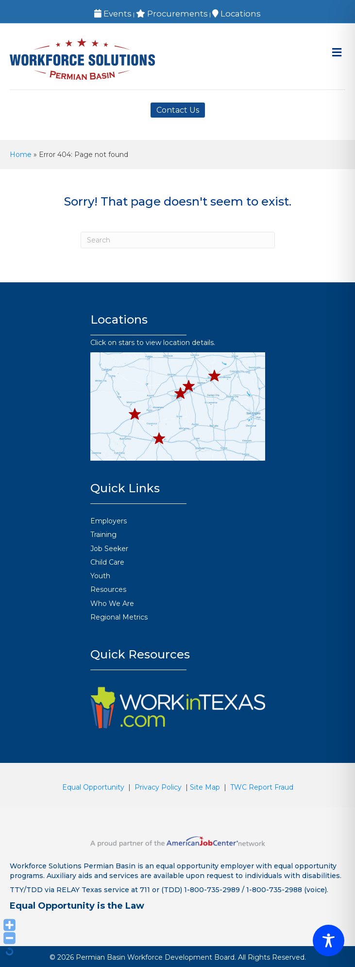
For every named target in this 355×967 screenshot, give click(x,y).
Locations (236, 13)
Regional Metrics (119, 617)
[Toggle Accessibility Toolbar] (328, 940)
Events (113, 13)
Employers (108, 521)
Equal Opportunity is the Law (77, 905)
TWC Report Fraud (261, 787)
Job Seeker (109, 548)
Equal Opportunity (93, 787)
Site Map (205, 787)
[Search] (178, 240)
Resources (108, 589)
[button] (135, 414)
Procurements (172, 13)
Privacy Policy (158, 787)
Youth (100, 575)
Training (103, 534)
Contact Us (177, 110)
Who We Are (112, 603)
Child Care (107, 562)
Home (21, 154)
